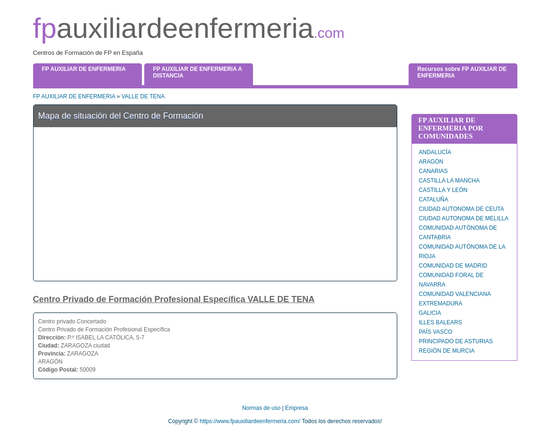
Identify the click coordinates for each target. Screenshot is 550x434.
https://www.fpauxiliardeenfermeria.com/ (250, 421)
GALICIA (430, 313)
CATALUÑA (433, 199)
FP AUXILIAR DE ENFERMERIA (74, 96)
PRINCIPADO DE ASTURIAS (456, 341)
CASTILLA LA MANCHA (449, 180)
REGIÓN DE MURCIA (447, 350)
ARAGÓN (431, 161)
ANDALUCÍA (435, 152)
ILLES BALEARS (440, 322)
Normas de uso (261, 408)
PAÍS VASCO (436, 332)
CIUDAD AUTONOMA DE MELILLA (464, 218)
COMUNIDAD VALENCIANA (455, 294)
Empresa (296, 408)
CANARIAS (433, 171)
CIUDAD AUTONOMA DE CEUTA (461, 209)
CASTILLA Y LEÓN (443, 190)
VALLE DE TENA (143, 96)
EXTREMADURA (441, 303)
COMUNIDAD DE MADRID (453, 265)
